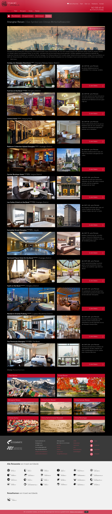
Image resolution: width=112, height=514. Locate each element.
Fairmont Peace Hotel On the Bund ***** (29, 258)
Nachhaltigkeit (76, 451)
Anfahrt (58, 449)
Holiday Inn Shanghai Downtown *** (33, 63)
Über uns (87, 4)
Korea (30, 11)
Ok (86, 512)
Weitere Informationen (76, 512)
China (9, 11)
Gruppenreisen (27, 16)
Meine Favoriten (73, 4)
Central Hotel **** (19, 119)
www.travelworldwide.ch (41, 453)
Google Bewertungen (62, 453)
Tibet (15, 11)
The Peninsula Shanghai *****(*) (23, 342)
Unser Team (60, 451)
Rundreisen (16, 16)
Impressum (76, 445)
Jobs (74, 447)
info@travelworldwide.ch (41, 451)
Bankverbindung (77, 449)
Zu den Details (96, 86)
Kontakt (101, 4)
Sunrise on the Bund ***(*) (24, 91)
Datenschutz (76, 443)
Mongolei (23, 11)
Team (81, 4)
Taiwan (37, 11)
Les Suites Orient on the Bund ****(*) (27, 202)
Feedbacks (95, 4)
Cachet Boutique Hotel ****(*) (24, 174)
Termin (58, 447)
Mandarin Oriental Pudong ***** (30, 314)
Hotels (48, 16)
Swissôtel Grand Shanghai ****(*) (23, 230)
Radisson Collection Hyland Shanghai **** (29, 146)
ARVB (74, 440)
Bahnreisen (39, 16)
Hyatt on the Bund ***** (23, 286)
